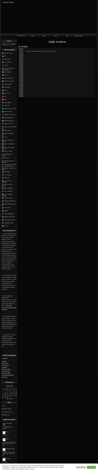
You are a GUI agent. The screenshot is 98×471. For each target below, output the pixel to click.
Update (6, 210)
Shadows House (8, 198)
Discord (44, 35)
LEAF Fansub (5, 365)
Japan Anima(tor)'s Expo (8, 134)
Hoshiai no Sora (8, 123)
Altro (5, 56)
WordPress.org (5, 415)
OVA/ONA (6, 178)
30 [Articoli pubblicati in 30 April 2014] (7, 397)
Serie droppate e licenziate (7, 195)
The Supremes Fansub (8, 375)
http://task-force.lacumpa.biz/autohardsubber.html (9, 307)
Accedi (3, 405)
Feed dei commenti (7, 412)
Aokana (6, 65)
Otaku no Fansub (6, 369)
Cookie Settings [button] (81, 467)
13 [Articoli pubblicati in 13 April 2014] (16, 392)
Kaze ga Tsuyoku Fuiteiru (7, 140)
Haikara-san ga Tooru (9, 114)
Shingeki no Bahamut (9, 201)
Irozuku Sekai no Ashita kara (9, 127)
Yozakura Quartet (8, 223)
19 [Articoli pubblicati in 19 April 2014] (14, 393)
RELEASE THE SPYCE (7, 185)
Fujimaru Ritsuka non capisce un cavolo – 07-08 (9, 444)
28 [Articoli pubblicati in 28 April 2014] (3, 397)
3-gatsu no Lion (8, 53)
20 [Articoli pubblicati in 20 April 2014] (16, 393)
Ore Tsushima (7, 174)
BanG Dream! (7, 72)
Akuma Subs (5, 363)
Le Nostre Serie (21, 35)
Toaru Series (7, 207)
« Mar (7, 398)
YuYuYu (6, 226)
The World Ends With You (8, 204)
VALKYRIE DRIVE (9, 213)
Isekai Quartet (8, 130)
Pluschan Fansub (6, 373)
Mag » (11, 398)
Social (67, 35)
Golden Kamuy (8, 111)
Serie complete (8, 191)
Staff (32, 35)
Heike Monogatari (8, 117)
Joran (5, 137)
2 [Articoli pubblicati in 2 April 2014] (7, 390)
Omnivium (4, 367)
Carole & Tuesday (9, 81)
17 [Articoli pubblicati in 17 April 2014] (9, 393)
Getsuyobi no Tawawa (10, 108)
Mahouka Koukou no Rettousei (8, 161)
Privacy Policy (78, 35)
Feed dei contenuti (6, 408)
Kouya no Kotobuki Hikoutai (8, 148)
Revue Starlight (8, 188)
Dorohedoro (7, 87)
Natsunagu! (7, 171)
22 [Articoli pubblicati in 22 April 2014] (5, 395)
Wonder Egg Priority (9, 216)
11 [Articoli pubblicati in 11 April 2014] (11, 392)
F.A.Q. (55, 35)
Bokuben (6, 75)
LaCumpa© (5, 358)
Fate (5, 96)
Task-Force (4, 377)
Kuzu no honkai (8, 151)
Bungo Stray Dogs (9, 78)
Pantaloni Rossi (6, 371)
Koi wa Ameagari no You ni (8, 144)
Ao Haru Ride (7, 62)
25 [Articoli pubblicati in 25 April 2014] (11, 395)
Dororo (6, 90)
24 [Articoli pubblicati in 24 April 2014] (9, 395)
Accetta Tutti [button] (91, 467)
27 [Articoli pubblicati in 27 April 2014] (16, 395)
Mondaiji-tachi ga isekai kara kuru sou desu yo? (9, 165)
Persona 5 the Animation (7, 181)
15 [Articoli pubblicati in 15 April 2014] (5, 393)
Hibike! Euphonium (9, 120)
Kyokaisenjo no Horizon (7, 154)
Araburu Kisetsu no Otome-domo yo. (8, 69)
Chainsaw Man (8, 84)
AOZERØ (4, 361)
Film (5, 99)
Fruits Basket (7, 102)
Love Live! (7, 157)
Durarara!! (7, 93)
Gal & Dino (7, 105)
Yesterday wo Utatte (9, 219)
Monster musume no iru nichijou (9, 168)
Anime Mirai (7, 59)
